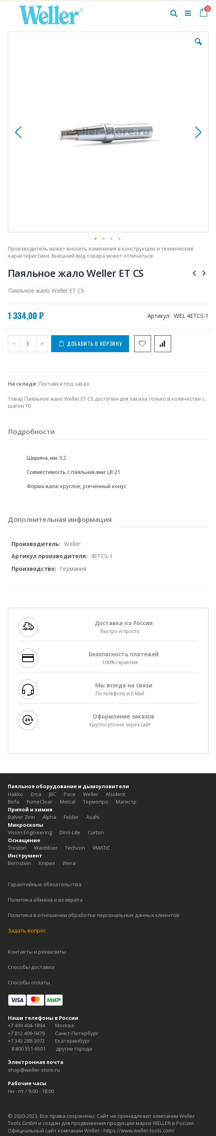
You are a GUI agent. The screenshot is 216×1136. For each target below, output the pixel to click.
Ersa (36, 794)
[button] (198, 47)
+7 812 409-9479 (26, 1033)
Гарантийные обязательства (44, 884)
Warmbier (45, 847)
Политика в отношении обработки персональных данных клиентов (93, 915)
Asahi (93, 816)
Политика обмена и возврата (45, 899)
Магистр (126, 801)
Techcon (75, 847)
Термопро (95, 801)
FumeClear (39, 801)
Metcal (68, 801)
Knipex (47, 863)
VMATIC (101, 847)
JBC (52, 794)
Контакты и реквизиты (37, 951)
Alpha (49, 816)
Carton (96, 832)
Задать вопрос (27, 930)
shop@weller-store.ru (34, 1069)
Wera (69, 863)
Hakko (15, 794)
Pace (70, 794)
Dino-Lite (69, 832)
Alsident (115, 794)
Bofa (13, 801)
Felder (71, 816)
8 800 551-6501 (28, 1048)
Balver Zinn (21, 816)
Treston (17, 847)
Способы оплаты (29, 982)
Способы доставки (31, 967)
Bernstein (19, 863)
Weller (90, 794)
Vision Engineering (30, 832)
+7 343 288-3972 (26, 1040)
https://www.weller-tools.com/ (139, 1130)
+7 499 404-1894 (26, 1025)
